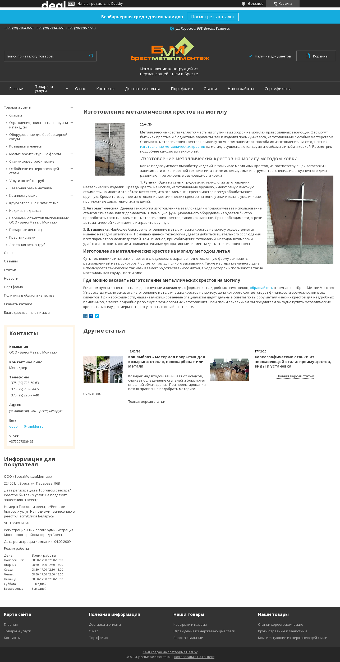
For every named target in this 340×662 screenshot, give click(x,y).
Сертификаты (278, 89)
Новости (11, 278)
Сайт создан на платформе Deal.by (170, 652)
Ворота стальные (188, 637)
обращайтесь (261, 287)
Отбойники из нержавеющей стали (34, 170)
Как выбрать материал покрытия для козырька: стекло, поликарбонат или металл (166, 361)
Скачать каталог (18, 304)
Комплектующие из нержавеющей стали (292, 637)
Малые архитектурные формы (35, 153)
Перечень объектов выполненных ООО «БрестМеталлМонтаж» (39, 220)
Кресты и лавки (22, 237)
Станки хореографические (31, 161)
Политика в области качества (29, 295)
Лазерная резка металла (30, 188)
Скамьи (15, 115)
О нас (80, 89)
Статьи (210, 89)
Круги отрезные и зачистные (34, 202)
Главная (16, 89)
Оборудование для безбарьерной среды (38, 136)
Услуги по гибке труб (26, 180)
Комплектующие (23, 195)
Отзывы (11, 261)
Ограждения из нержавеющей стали (204, 631)
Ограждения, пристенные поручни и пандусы (38, 124)
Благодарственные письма (27, 312)
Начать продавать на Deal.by (100, 4)
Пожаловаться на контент (194, 657)
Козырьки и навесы (26, 146)
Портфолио (182, 89)
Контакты (105, 89)
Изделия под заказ (25, 210)
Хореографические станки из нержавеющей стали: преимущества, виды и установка (293, 361)
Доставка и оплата (142, 89)
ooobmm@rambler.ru (26, 426)
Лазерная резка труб (27, 244)
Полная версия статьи (146, 401)
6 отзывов (255, 3)
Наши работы (241, 89)
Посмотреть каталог (213, 17)
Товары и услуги (44, 88)
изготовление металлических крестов (172, 146)
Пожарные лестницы (26, 229)
